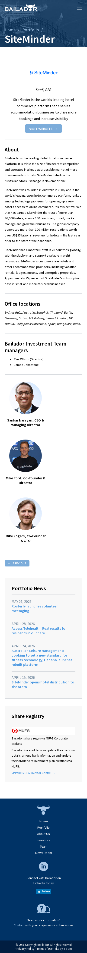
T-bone (68, 949)
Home (10, 29)
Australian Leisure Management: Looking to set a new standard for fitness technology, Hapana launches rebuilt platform (42, 657)
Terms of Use (44, 949)
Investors (43, 840)
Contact (19, 925)
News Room (43, 853)
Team (43, 846)
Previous (19, 563)
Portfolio (30, 29)
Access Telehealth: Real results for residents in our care (39, 630)
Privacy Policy (25, 949)
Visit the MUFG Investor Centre (31, 773)
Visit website (40, 128)
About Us (43, 834)
